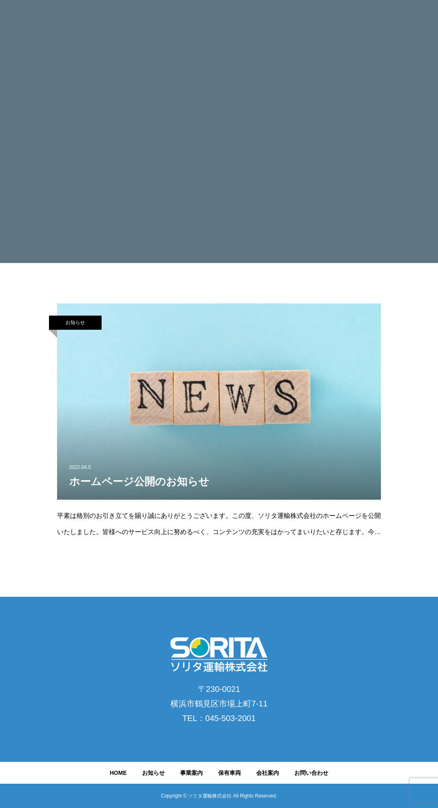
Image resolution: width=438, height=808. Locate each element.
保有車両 (229, 773)
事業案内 (191, 773)
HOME (118, 773)
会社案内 (267, 773)
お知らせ (75, 322)
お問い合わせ (311, 773)
